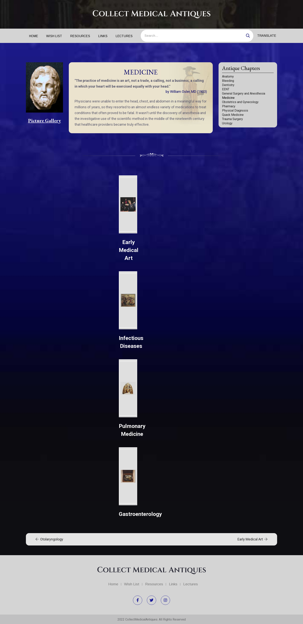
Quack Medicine (233, 115)
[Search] (197, 36)
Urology (227, 123)
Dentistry (228, 85)
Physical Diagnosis (235, 110)
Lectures (124, 36)
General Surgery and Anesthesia (243, 93)
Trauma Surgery (232, 119)
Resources (80, 36)
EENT (225, 89)
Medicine (228, 98)
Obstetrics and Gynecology (240, 102)
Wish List (54, 36)
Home (33, 36)
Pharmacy (228, 106)
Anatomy (228, 76)
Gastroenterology (140, 514)
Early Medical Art (128, 250)
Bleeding (228, 81)
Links (102, 36)
